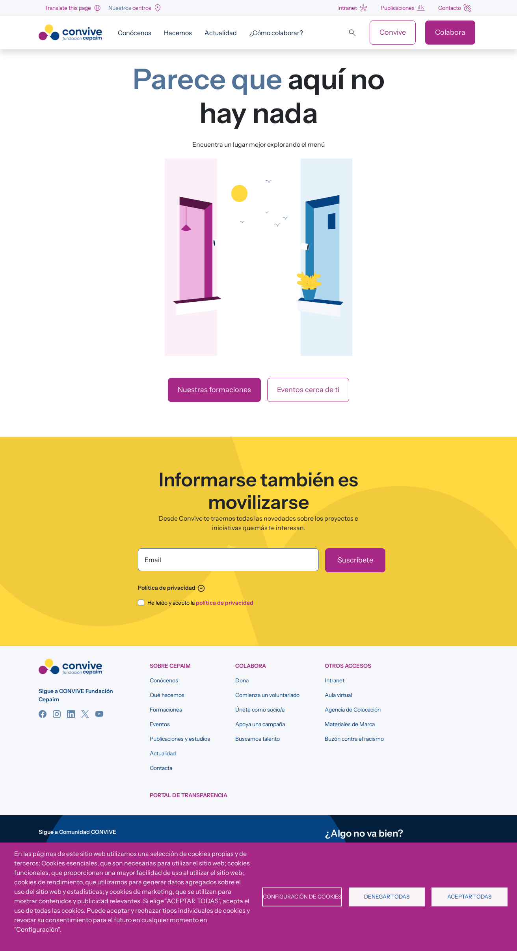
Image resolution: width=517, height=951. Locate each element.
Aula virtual (338, 695)
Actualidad (221, 33)
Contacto (449, 7)
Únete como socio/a (260, 709)
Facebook (42, 714)
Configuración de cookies (302, 896)
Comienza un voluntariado (267, 695)
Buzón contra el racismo (354, 738)
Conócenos (134, 33)
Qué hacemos (167, 695)
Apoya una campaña (260, 724)
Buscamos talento (257, 738)
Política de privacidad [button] (171, 587)
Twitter (85, 714)
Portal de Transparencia (188, 795)
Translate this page (68, 7)
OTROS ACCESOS (348, 665)
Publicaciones (398, 7)
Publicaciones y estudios (180, 738)
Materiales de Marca (350, 724)
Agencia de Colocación (353, 709)
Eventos (160, 724)
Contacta (161, 768)
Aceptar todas (469, 896)
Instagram (57, 714)
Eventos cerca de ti (308, 389)
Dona (242, 680)
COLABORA (250, 665)
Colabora (450, 32)
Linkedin (71, 714)
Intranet (347, 7)
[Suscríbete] (355, 560)
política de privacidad (224, 602)
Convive (392, 32)
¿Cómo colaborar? (276, 33)
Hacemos (178, 33)
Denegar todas (386, 896)
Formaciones (166, 709)
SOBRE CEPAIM (170, 665)
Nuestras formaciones (214, 389)
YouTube (99, 714)
